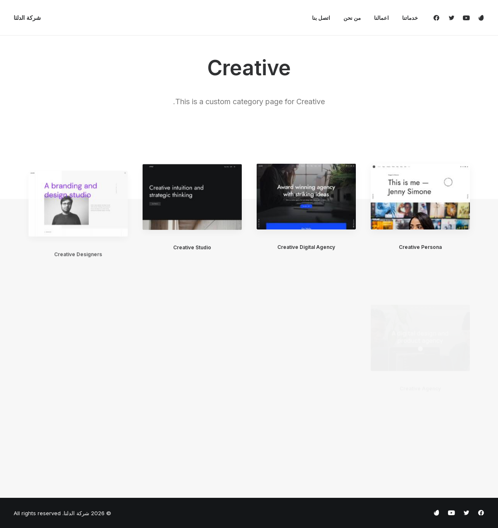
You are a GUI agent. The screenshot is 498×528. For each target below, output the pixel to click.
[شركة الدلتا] (27, 18)
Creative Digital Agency (306, 247)
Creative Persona (420, 247)
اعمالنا (381, 17)
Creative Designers (78, 277)
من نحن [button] (352, 17)
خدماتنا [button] (410, 17)
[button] (438, 18)
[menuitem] (407, 18)
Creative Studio (192, 254)
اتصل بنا (321, 17)
